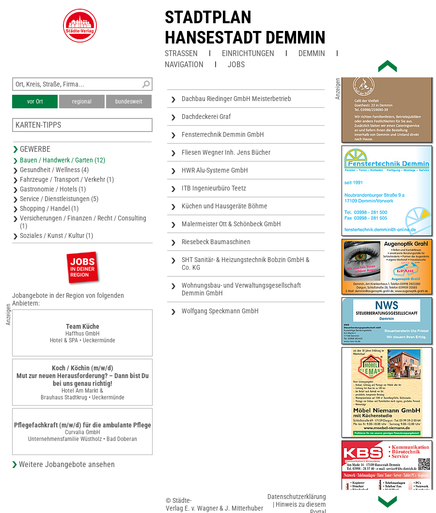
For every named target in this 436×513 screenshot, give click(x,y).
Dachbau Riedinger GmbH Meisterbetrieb (236, 99)
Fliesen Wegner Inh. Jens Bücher (226, 152)
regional (82, 101)
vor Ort (35, 101)
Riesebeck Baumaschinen (216, 242)
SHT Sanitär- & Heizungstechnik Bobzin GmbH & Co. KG (246, 263)
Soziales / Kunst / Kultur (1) (56, 235)
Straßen (181, 53)
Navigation (184, 64)
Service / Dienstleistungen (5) (59, 199)
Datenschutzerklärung (296, 496)
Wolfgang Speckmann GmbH (220, 311)
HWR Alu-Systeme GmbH (215, 170)
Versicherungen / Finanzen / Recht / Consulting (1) (83, 222)
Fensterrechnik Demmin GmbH (223, 134)
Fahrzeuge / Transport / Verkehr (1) (67, 179)
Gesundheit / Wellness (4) (54, 170)
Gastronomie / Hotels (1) (53, 189)
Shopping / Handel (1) (49, 208)
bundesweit (128, 101)
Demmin (311, 53)
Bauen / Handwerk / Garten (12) (62, 160)
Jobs (236, 64)
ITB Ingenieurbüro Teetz (214, 188)
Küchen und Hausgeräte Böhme (224, 206)
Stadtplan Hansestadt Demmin (245, 27)
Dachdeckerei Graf (206, 116)
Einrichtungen (248, 53)
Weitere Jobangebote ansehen (67, 464)
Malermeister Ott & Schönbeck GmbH (231, 224)
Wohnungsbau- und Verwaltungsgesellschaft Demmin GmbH (241, 289)
